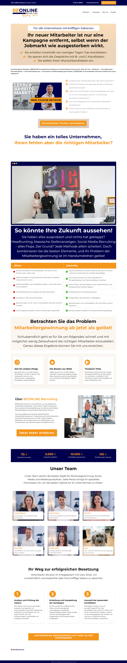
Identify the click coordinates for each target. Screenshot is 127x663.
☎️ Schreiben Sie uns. (17, 649)
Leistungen (96, 12)
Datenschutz (71, 661)
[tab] (21, 158)
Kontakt (113, 12)
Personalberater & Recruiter (22, 158)
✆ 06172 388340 (78, 2)
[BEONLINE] (25, 12)
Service (38, 158)
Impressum (66, 661)
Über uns (105, 12)
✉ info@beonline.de (92, 2)
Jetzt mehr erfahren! (108, 2)
